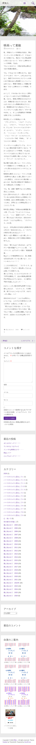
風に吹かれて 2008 (11, 538)
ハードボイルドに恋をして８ (14, 512)
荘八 (19, 48)
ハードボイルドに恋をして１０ (14, 480)
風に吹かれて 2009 (11, 541)
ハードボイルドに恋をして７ (14, 509)
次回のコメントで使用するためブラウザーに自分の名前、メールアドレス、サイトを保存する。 (17, 412)
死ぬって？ (7, 453)
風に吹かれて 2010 (11, 544)
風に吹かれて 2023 (11, 586)
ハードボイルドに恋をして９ (14, 515)
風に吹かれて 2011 (11, 547)
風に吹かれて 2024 (12, 329)
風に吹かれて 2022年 (11, 583)
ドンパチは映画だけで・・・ (14, 449)
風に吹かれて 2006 (11, 531)
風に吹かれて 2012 (11, 550)
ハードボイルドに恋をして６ (14, 505)
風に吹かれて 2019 (11, 573)
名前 (5, 384)
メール (6, 392)
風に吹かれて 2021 (11, 579)
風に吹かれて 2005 (11, 528)
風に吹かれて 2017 (11, 567)
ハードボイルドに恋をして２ (14, 493)
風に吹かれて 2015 (11, 560)
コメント (8, 361)
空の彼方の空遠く (10, 522)
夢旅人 (5, 3)
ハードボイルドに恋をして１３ (14, 489)
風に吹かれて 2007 (11, 534)
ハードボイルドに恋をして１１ (14, 483)
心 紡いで (7, 518)
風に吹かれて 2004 (11, 525)
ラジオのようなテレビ (11, 446)
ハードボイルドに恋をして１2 (14, 486)
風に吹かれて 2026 (11, 596)
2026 (5, 473)
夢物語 (4, 341)
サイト (6, 400)
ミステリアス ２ (28, 341)
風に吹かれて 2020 (11, 576)
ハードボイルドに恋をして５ (14, 502)
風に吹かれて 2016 (11, 563)
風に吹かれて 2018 (11, 570)
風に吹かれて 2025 (11, 592)
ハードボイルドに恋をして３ (14, 496)
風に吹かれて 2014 (11, 557)
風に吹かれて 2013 (11, 554)
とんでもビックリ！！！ (12, 456)
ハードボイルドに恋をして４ (14, 499)
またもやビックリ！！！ (12, 443)
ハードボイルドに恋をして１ (14, 477)
